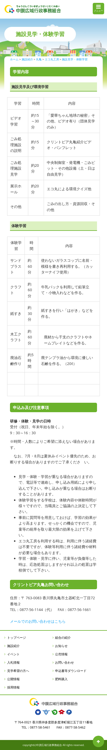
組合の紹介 (63, 637)
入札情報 (13, 662)
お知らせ (61, 646)
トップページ (16, 637)
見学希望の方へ (18, 670)
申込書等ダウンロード (70, 670)
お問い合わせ (64, 662)
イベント (13, 654)
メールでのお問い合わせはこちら (38, 621)
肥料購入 (61, 679)
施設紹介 (13, 646)
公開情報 (13, 679)
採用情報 (13, 687)
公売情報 (61, 654)
